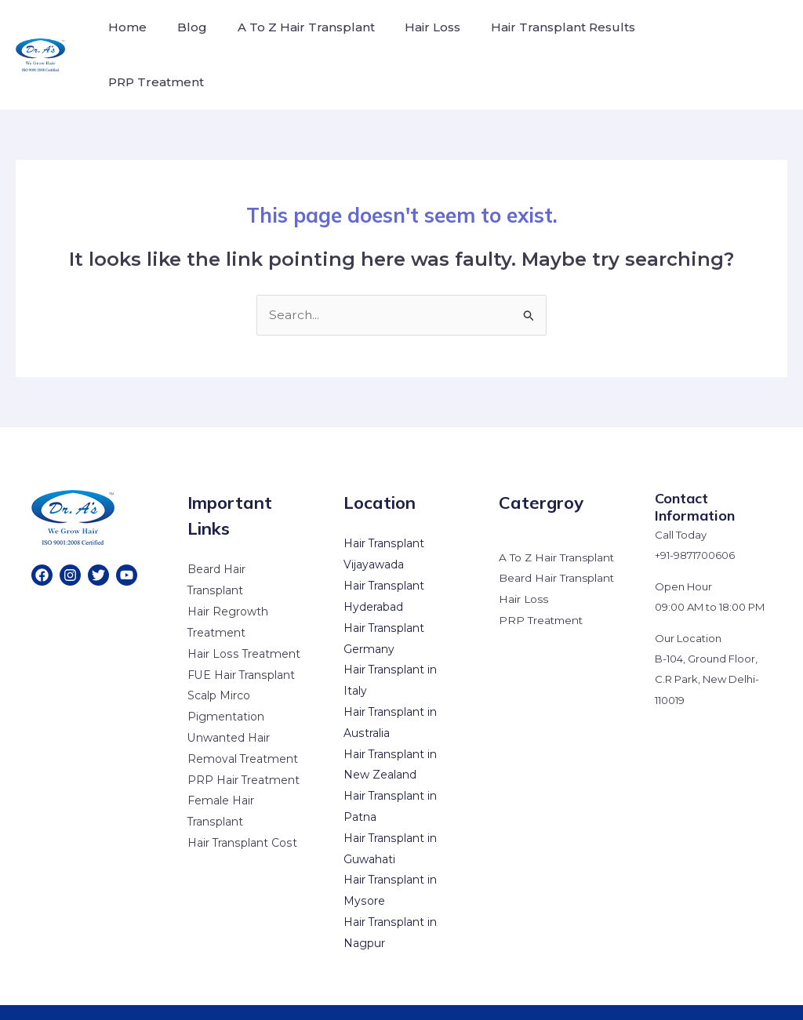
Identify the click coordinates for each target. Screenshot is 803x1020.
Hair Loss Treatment (243, 619)
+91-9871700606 (695, 522)
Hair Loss (414, 38)
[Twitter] (98, 542)
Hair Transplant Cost (241, 806)
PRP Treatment (684, 38)
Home (125, 38)
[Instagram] (70, 542)
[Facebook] (42, 542)
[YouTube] (126, 542)
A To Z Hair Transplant (293, 38)
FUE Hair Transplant (241, 640)
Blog (184, 38)
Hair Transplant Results (539, 38)
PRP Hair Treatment (243, 744)
